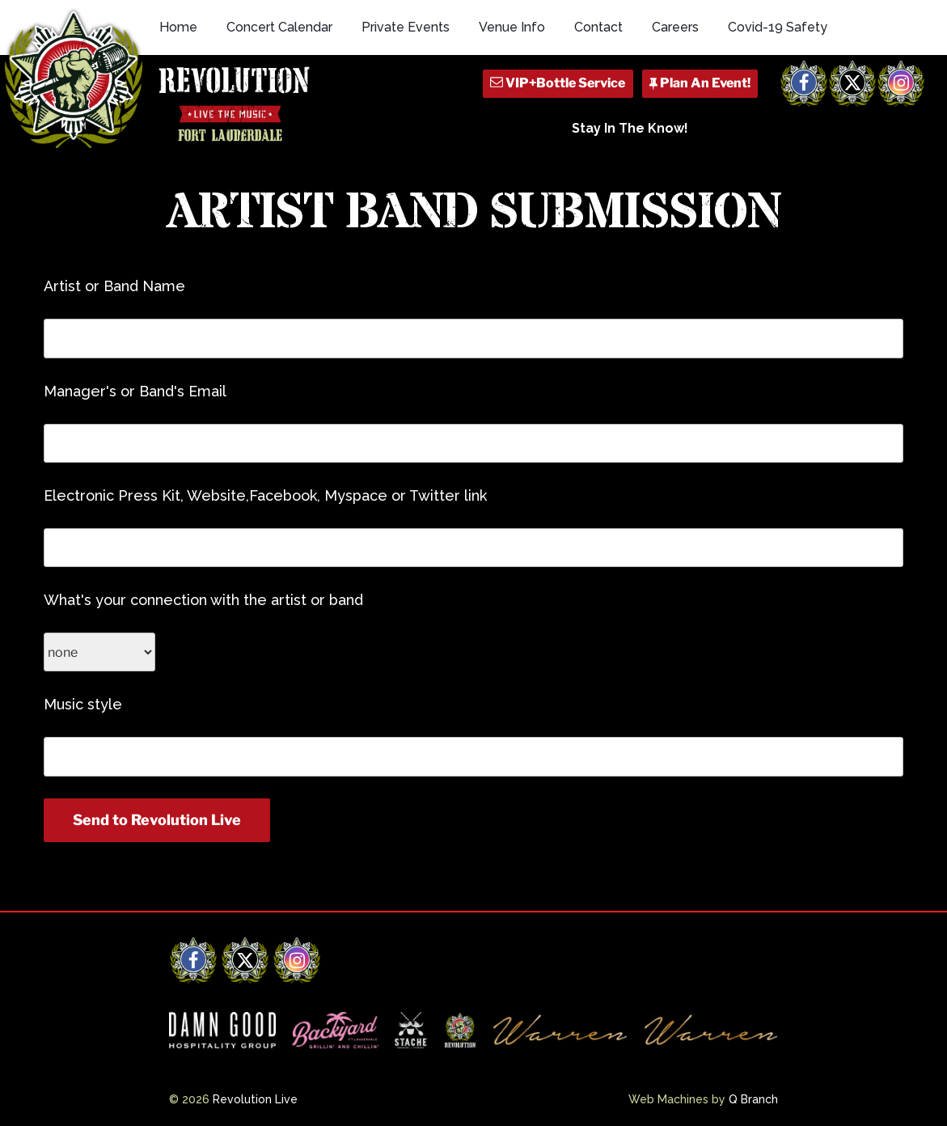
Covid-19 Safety (777, 27)
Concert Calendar (279, 27)
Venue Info (512, 27)
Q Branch (753, 1099)
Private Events (405, 27)
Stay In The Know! (630, 128)
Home (178, 27)
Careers (675, 27)
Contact (598, 27)
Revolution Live (255, 1099)
